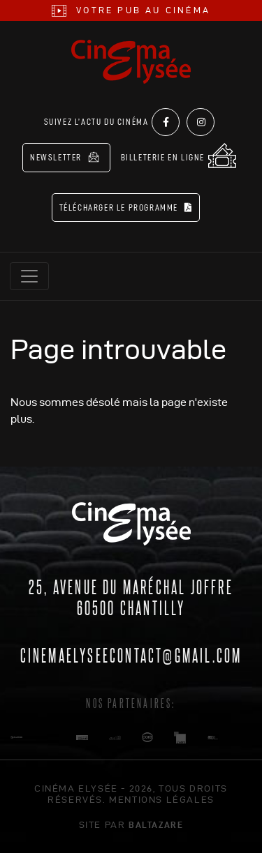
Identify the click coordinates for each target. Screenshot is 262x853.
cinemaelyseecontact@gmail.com (131, 654)
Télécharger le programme (126, 207)
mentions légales (161, 799)
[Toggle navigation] (29, 276)
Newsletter (64, 157)
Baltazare (156, 824)
